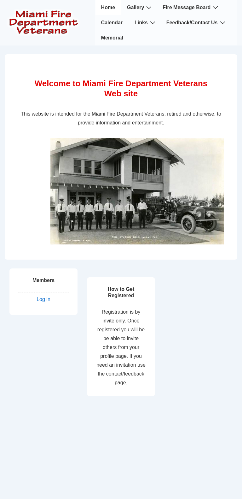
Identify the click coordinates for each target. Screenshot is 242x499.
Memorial (112, 37)
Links (146, 22)
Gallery (140, 7)
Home (108, 7)
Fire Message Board (191, 7)
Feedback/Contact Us (196, 22)
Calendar (112, 22)
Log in (43, 299)
